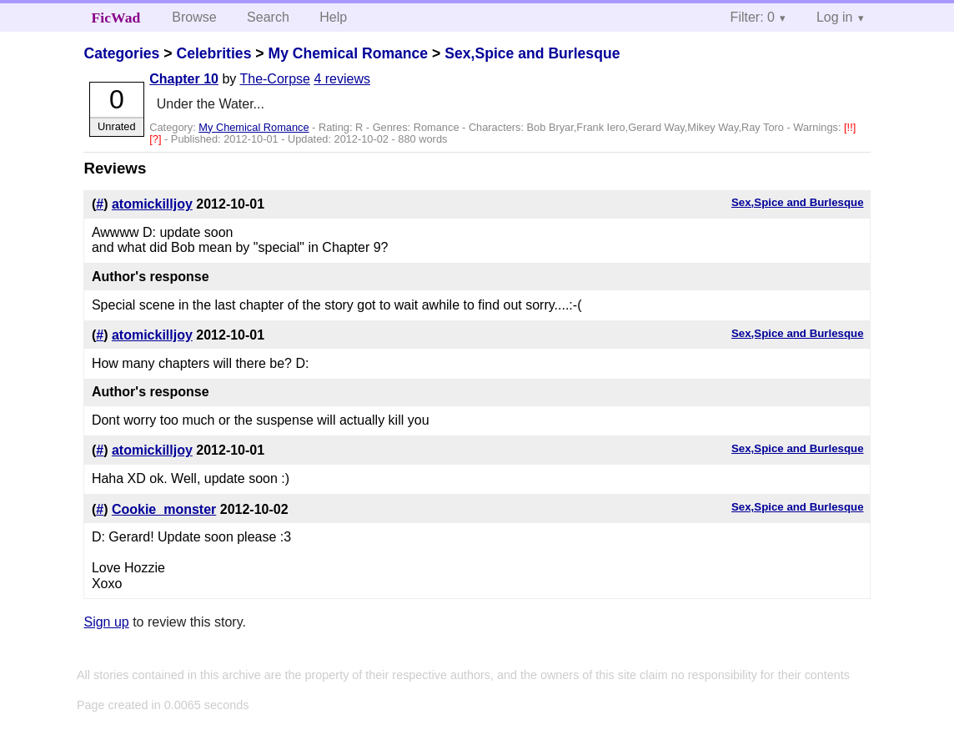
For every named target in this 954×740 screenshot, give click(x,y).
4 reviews (342, 79)
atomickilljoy (152, 204)
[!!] (850, 127)
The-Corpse (274, 79)
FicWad (116, 17)
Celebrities (213, 53)
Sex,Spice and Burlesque (532, 53)
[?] (156, 139)
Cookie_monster (164, 509)
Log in (834, 17)
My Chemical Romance (348, 53)
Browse (194, 17)
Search (268, 17)
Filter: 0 (753, 17)
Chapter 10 (183, 79)
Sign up (105, 622)
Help (333, 17)
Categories (121, 53)
